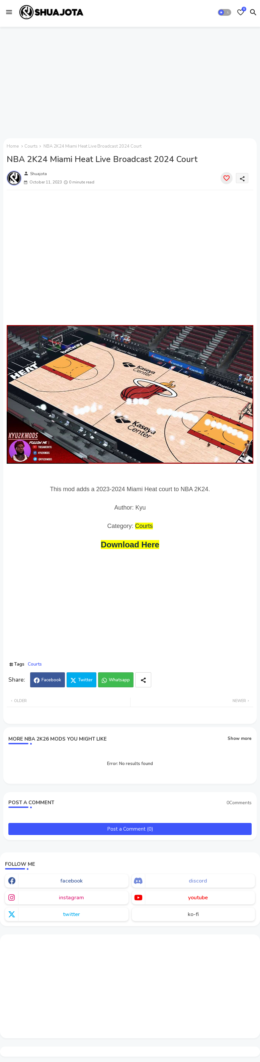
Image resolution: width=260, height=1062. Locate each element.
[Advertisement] (130, 81)
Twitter (85, 680)
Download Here (130, 544)
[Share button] (143, 679)
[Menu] (9, 12)
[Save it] (227, 178)
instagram (71, 897)
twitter (71, 914)
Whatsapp (119, 680)
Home (13, 146)
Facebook (51, 680)
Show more (240, 739)
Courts (31, 146)
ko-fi (193, 914)
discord (198, 881)
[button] (224, 12)
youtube (198, 897)
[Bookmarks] (240, 12)
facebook (71, 881)
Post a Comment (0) (130, 829)
